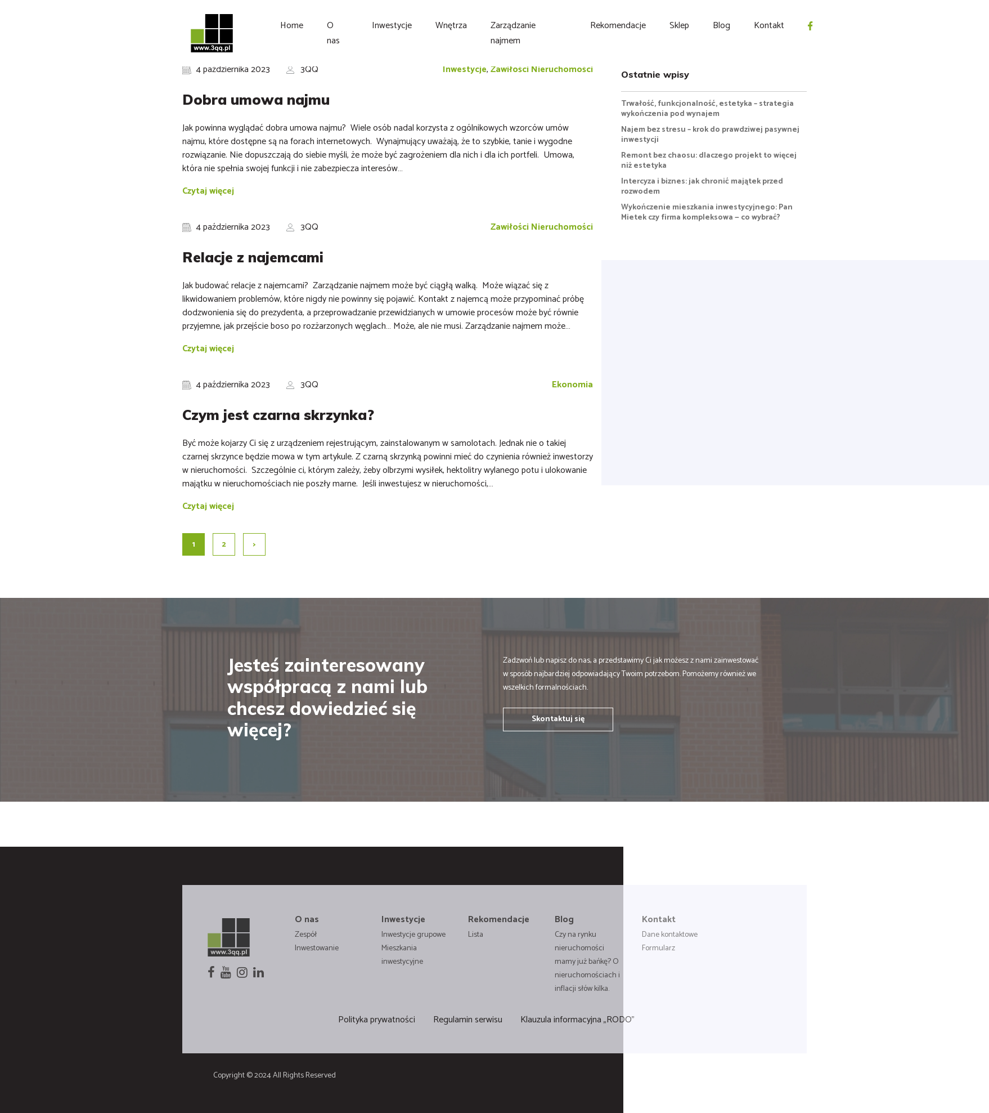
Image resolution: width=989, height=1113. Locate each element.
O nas (333, 33)
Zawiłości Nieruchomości (542, 69)
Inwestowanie (317, 948)
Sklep (679, 25)
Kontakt (769, 25)
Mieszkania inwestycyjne (402, 955)
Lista (475, 934)
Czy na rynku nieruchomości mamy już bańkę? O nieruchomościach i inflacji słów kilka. (587, 961)
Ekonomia (572, 384)
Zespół (306, 934)
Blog (721, 25)
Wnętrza (451, 25)
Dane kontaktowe (670, 934)
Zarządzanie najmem (513, 33)
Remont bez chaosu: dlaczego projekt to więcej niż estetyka (709, 160)
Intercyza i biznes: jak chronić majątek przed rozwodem (702, 186)
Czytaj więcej (208, 191)
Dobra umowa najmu (256, 99)
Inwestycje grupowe (413, 934)
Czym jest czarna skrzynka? (280, 414)
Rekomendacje (618, 25)
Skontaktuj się (558, 719)
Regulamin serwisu (467, 1019)
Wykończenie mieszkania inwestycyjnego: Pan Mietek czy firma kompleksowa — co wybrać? (707, 212)
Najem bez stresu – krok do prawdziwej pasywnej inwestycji (710, 134)
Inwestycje (392, 25)
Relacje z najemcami (252, 257)
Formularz (658, 948)
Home (291, 25)
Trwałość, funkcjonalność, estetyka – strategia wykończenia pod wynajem (707, 108)
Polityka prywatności (376, 1019)
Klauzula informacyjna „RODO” (577, 1019)
